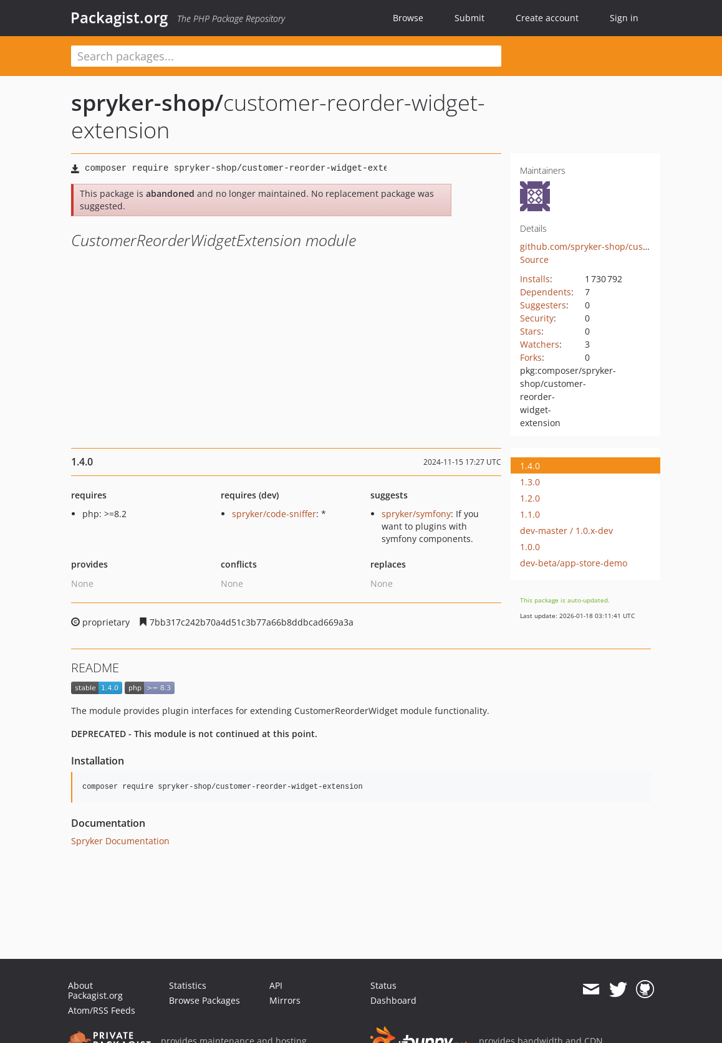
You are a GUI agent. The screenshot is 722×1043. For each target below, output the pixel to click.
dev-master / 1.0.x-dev (566, 530)
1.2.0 (530, 498)
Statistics (187, 985)
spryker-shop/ (147, 102)
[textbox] (286, 56)
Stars (530, 331)
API (275, 985)
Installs (535, 279)
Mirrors (285, 1000)
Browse (408, 18)
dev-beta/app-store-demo (573, 563)
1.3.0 (530, 482)
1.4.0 (530, 466)
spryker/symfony (416, 514)
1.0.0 (530, 547)
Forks (531, 357)
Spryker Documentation (120, 841)
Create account (547, 18)
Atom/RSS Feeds (101, 1010)
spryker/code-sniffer (274, 514)
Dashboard (393, 1000)
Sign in (624, 18)
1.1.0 (530, 514)
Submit (469, 18)
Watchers (539, 344)
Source (534, 259)
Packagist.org (119, 17)
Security (537, 318)
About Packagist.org (95, 990)
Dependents (545, 292)
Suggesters (543, 305)
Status (383, 985)
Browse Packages (204, 1000)
